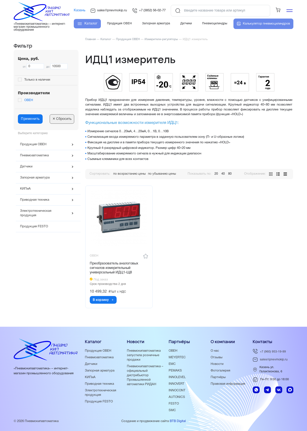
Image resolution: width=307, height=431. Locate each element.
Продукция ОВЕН (33, 144)
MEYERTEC (177, 357)
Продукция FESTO (34, 226)
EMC (172, 364)
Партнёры (218, 377)
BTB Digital (178, 421)
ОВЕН (28, 100)
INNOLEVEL (177, 377)
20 (216, 173)
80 (230, 173)
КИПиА (25, 188)
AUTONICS (177, 397)
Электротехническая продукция (35, 213)
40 (223, 173)
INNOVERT (176, 383)
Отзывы (217, 357)
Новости (217, 364)
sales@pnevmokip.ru (108, 10)
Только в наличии (37, 79)
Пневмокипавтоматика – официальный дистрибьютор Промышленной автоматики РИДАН (145, 375)
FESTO (174, 403)
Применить (30, 119)
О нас (215, 350)
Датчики (26, 166)
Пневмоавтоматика (34, 155)
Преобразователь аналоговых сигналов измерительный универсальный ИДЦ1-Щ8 (114, 268)
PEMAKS (175, 370)
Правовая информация (228, 383)
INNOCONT (177, 390)
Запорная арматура (35, 177)
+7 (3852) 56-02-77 (149, 10)
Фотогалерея (220, 370)
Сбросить (61, 119)
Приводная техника (34, 199)
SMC (172, 410)
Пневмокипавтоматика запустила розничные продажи (144, 355)
